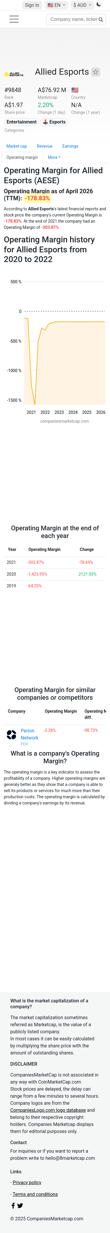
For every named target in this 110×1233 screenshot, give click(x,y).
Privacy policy (27, 1182)
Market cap (16, 146)
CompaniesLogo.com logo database (48, 1110)
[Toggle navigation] (14, 19)
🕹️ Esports (54, 122)
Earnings (70, 146)
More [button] (52, 157)
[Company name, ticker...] (76, 19)
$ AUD (81, 5)
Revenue (45, 146)
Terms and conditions (35, 1194)
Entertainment (21, 122)
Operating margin (22, 157)
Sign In (32, 5)
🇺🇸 (55, 5)
